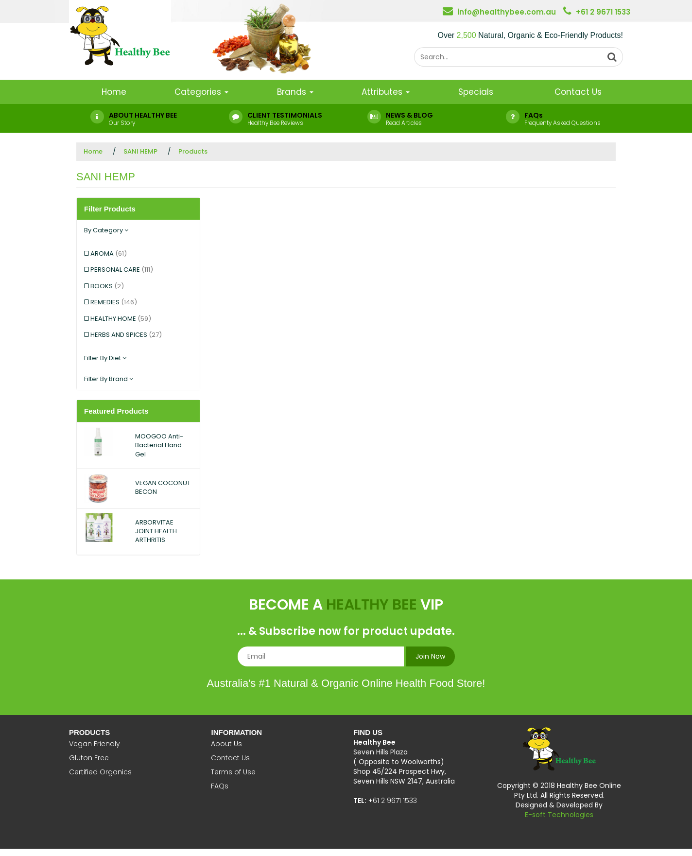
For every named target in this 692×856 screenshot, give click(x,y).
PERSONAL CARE (121, 269)
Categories (201, 92)
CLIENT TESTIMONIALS (284, 115)
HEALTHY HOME (120, 318)
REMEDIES (113, 302)
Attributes (386, 92)
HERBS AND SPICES (126, 334)
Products (193, 151)
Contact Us (578, 92)
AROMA (108, 253)
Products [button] (89, 732)
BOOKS (107, 286)
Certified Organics (100, 772)
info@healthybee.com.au (506, 12)
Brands (295, 92)
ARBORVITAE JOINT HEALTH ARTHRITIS (156, 531)
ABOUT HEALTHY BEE (143, 115)
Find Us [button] (367, 732)
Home (114, 92)
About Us (226, 744)
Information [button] (236, 732)
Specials (475, 92)
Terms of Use (233, 772)
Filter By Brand (108, 379)
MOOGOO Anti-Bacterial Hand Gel (159, 445)
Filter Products (110, 209)
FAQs (533, 115)
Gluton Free (89, 758)
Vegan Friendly (94, 744)
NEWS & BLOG (409, 115)
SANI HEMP (140, 151)
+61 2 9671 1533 (603, 12)
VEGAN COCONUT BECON (162, 487)
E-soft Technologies (559, 815)
